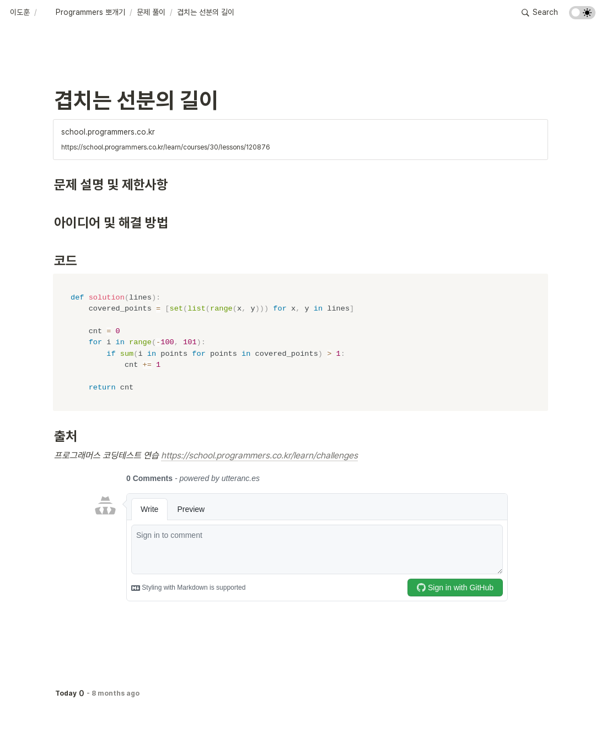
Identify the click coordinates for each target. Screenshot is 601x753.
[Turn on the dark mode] (582, 16)
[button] (20, 12)
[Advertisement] (300, 724)
